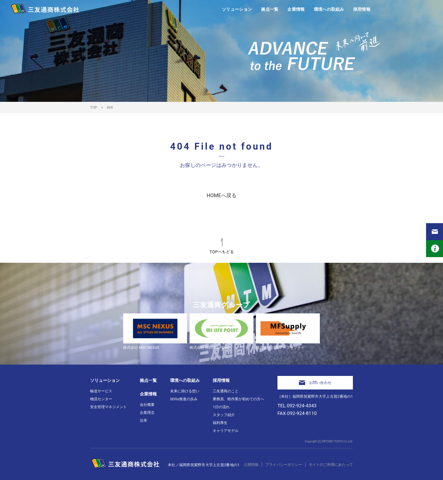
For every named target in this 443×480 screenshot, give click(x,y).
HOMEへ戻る (221, 195)
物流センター (101, 399)
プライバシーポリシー (283, 464)
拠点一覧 (148, 380)
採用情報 (221, 380)
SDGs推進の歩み (183, 399)
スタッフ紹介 (224, 415)
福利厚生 (220, 423)
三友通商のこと (225, 391)
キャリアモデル (225, 431)
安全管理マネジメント (108, 407)
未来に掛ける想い (184, 391)
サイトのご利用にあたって (331, 464)
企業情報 (148, 394)
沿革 (143, 420)
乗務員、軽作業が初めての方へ (238, 399)
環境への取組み (185, 380)
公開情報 (251, 464)
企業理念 (147, 412)
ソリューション (105, 380)
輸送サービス (101, 391)
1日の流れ (221, 407)
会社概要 (147, 404)
